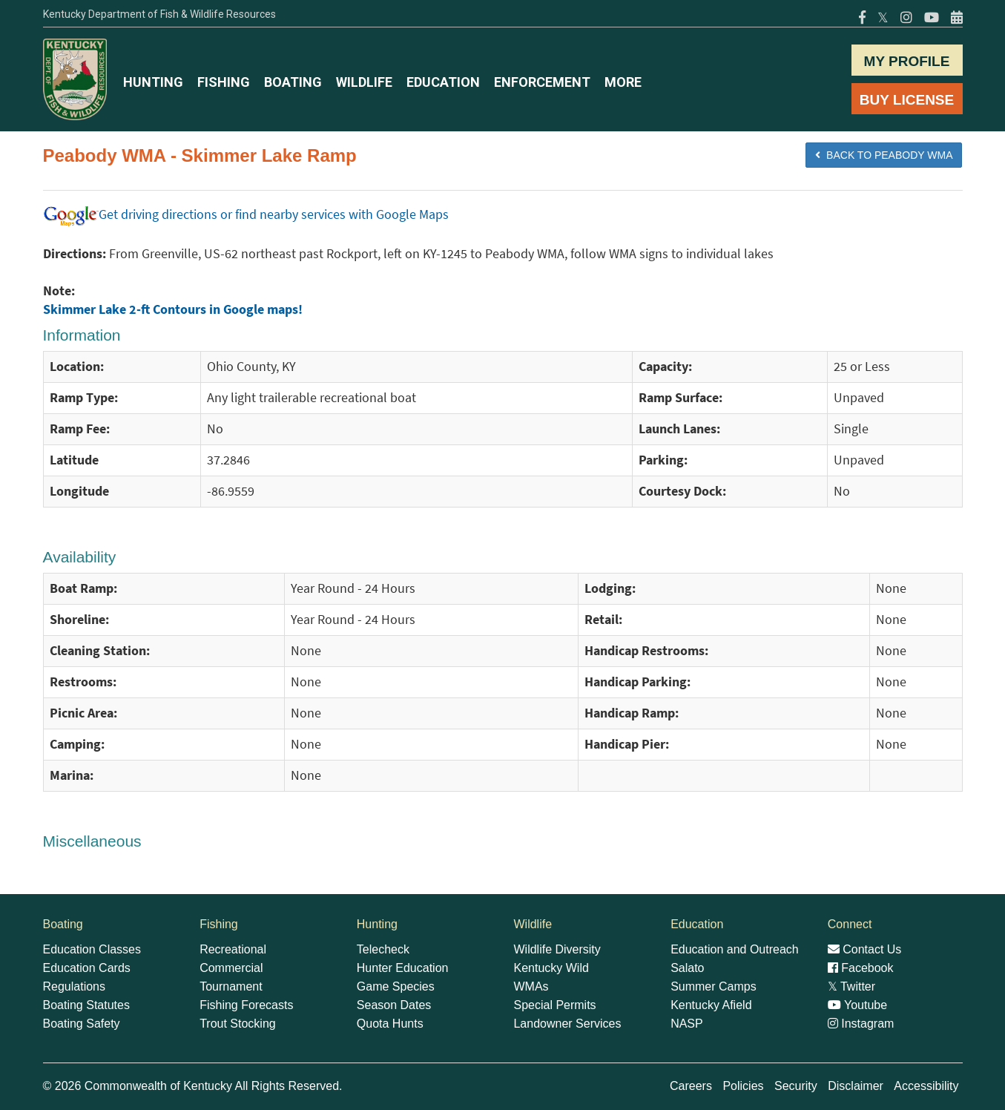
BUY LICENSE (907, 100)
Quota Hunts (390, 1023)
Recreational (233, 949)
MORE (623, 82)
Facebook (861, 968)
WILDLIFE (364, 82)
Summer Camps (713, 986)
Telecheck (383, 949)
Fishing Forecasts (246, 1005)
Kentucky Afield (710, 1005)
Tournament (231, 986)
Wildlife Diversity (556, 949)
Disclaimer (855, 1086)
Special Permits (554, 1005)
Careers (691, 1086)
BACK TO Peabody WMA (883, 155)
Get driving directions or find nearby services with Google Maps (246, 214)
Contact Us (865, 949)
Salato (687, 968)
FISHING (223, 82)
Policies (742, 1086)
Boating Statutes (86, 1005)
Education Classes (92, 949)
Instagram (861, 1023)
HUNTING (153, 82)
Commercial (231, 968)
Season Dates (394, 1005)
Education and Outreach (734, 949)
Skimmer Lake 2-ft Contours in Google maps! (173, 309)
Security (795, 1086)
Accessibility (926, 1086)
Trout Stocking (238, 1023)
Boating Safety (81, 1023)
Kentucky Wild (550, 968)
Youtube (857, 1005)
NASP (686, 1023)
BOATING (293, 82)
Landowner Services (567, 1023)
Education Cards (87, 968)
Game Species (396, 986)
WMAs (530, 986)
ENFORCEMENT (542, 82)
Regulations (74, 986)
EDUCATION (443, 82)
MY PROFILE (907, 61)
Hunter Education (403, 968)
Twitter (851, 986)
